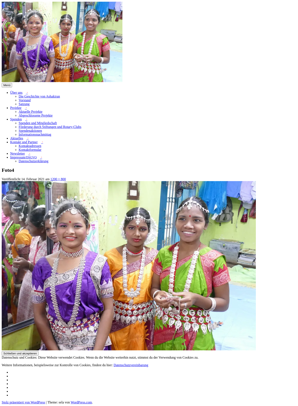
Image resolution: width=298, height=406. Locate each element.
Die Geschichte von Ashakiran (39, 96)
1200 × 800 (58, 179)
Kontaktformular (30, 149)
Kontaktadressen (30, 146)
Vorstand (25, 100)
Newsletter (17, 153)
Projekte (15, 108)
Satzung (24, 104)
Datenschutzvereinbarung (131, 365)
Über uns (16, 92)
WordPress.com (81, 402)
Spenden (16, 119)
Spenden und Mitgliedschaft (38, 123)
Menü (6, 85)
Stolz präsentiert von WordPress (23, 402)
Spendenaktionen (30, 130)
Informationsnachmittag (35, 134)
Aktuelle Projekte (30, 111)
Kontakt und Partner (24, 142)
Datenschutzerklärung (33, 161)
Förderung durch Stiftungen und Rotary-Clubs (50, 127)
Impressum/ (23, 157)
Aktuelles (16, 138)
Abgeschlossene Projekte (36, 115)
